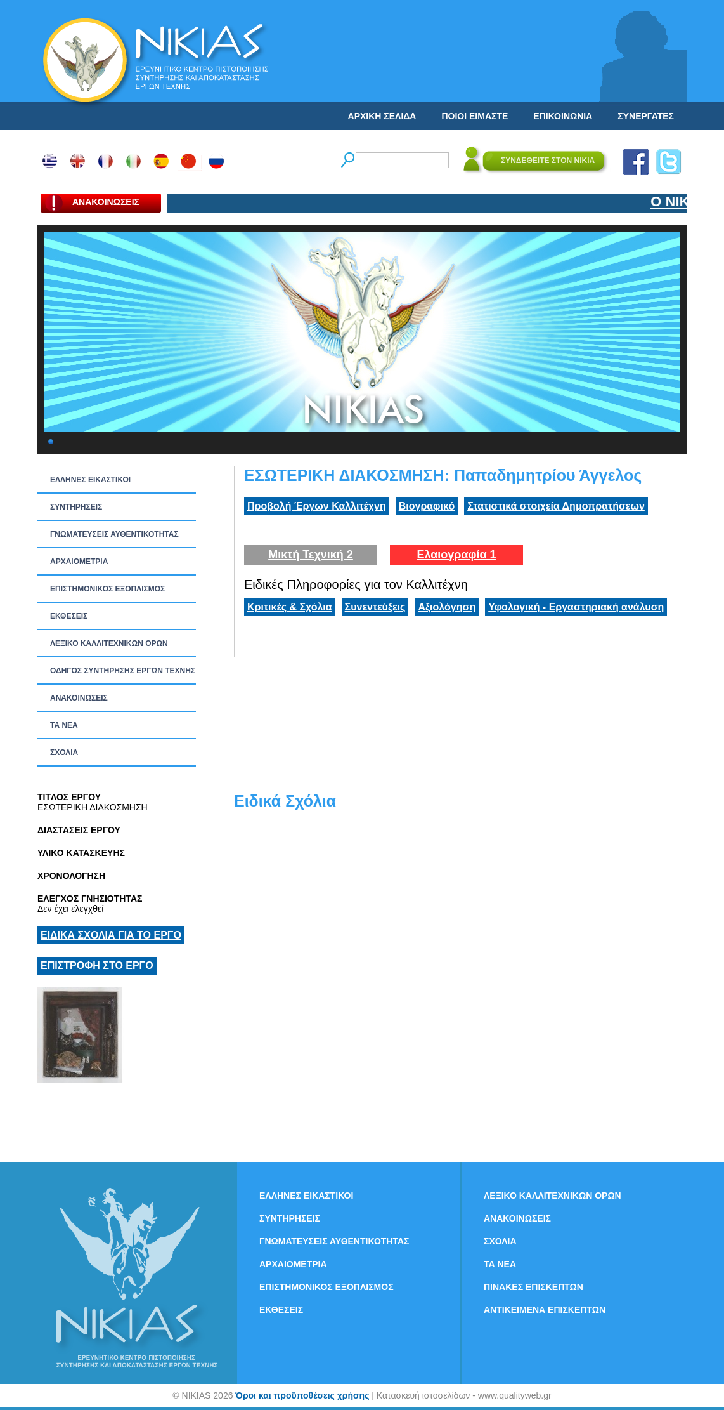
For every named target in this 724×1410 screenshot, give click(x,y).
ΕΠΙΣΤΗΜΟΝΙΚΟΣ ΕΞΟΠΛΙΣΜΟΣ (107, 588)
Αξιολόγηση (446, 607)
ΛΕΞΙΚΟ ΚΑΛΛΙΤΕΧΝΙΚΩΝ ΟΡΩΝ (109, 643)
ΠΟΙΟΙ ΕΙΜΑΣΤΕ (474, 116)
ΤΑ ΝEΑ (64, 725)
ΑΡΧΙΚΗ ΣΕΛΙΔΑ (382, 116)
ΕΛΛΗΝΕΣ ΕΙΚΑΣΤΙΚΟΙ (90, 479)
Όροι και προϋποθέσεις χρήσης (302, 1395)
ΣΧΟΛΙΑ (64, 752)
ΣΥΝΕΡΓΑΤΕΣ (645, 116)
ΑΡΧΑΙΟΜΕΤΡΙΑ (79, 561)
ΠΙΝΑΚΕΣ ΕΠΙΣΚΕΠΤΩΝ (533, 1287)
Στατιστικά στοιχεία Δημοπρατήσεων (556, 506)
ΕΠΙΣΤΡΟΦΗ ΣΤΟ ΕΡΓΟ (97, 965)
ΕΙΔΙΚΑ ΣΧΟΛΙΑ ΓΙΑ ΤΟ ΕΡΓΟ (111, 935)
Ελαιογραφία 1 (456, 554)
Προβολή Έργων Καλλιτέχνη (316, 506)
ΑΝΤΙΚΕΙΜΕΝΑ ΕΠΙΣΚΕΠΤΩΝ (544, 1310)
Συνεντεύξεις (375, 607)
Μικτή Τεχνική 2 (310, 554)
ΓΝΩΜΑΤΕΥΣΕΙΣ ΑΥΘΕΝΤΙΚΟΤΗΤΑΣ (114, 534)
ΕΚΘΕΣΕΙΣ (68, 616)
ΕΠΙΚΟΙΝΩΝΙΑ (562, 116)
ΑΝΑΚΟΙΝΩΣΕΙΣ (79, 698)
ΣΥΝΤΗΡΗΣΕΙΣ (76, 507)
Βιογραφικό (427, 506)
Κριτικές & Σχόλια (289, 607)
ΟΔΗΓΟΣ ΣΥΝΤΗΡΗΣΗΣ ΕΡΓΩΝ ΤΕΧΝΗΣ (122, 670)
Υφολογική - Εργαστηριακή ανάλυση (576, 607)
